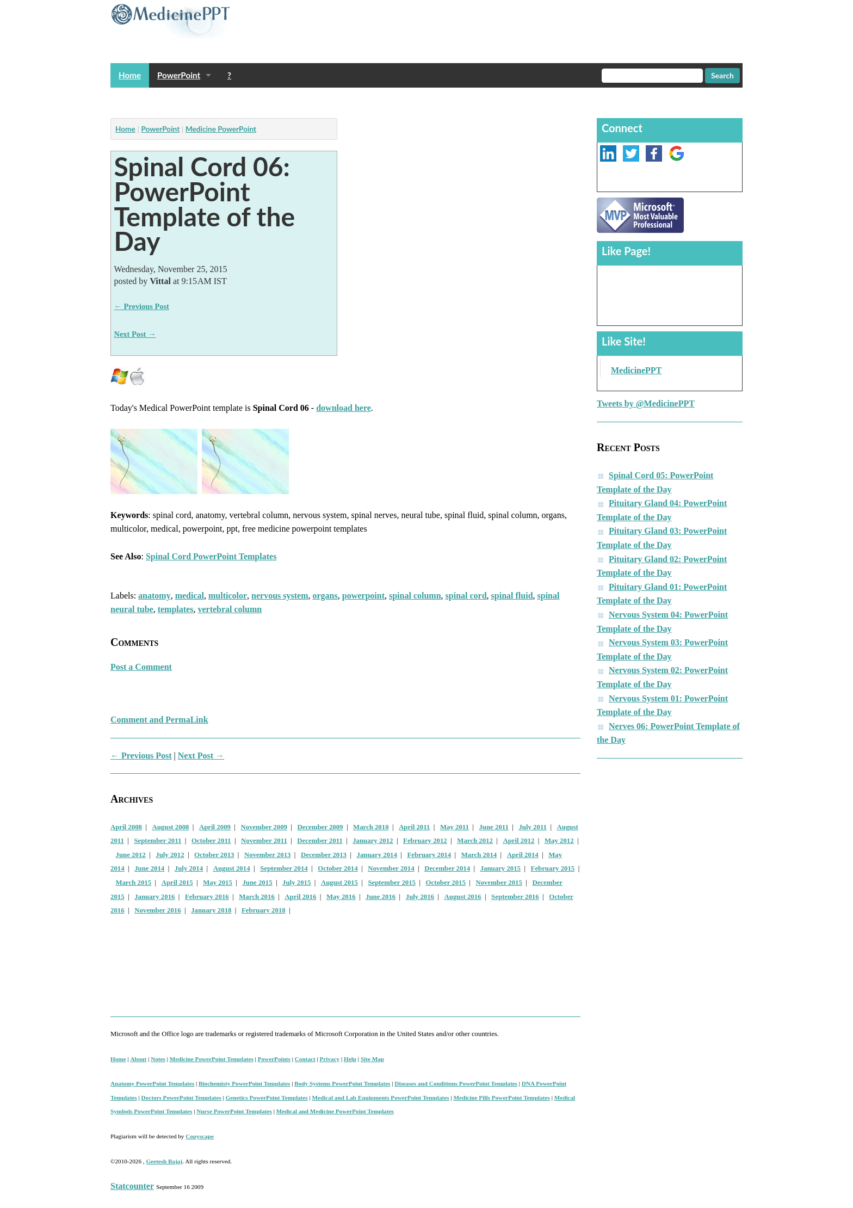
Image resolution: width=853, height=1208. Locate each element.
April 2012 (518, 841)
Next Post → (135, 334)
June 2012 (131, 855)
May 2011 (454, 827)
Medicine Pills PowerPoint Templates (501, 1097)
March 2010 (371, 827)
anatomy (154, 595)
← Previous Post (141, 306)
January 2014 (377, 855)
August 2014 (231, 868)
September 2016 (515, 897)
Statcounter (132, 1186)
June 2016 (380, 897)
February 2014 (429, 855)
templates (176, 609)
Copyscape (200, 1136)
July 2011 (532, 827)
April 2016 (300, 897)
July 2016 (420, 897)
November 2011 (264, 841)
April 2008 (126, 827)
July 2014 (189, 868)
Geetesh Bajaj (164, 1161)
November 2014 (391, 868)
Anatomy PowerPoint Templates (152, 1083)
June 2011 (493, 827)
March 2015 (134, 882)
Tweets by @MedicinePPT (646, 403)
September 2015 (392, 882)
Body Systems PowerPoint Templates (342, 1083)
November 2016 (157, 910)
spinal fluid (512, 595)
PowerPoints (274, 1059)
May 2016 (341, 897)
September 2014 (284, 868)
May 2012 (559, 841)
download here (343, 407)
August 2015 (339, 882)
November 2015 (498, 882)
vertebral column (229, 609)
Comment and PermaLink (159, 719)
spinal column (415, 595)
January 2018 (211, 910)
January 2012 (373, 841)
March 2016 (257, 897)
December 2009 (320, 827)
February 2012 (425, 841)
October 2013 (214, 855)
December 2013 (324, 855)
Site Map (372, 1059)
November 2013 (267, 855)
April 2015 (177, 882)
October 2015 (446, 882)
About (138, 1059)
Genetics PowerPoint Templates (267, 1097)
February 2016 (207, 897)
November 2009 (264, 827)
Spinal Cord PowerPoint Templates (211, 556)
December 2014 (447, 868)
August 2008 (170, 827)
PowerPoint (178, 75)
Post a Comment (141, 666)
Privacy (330, 1059)
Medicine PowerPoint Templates (212, 1059)
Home (130, 75)
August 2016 (462, 897)
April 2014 (523, 855)
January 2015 (500, 868)
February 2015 (553, 868)
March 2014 (479, 855)
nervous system (279, 595)
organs (325, 595)
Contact (305, 1059)
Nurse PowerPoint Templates (234, 1111)
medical (189, 595)
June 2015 (257, 882)
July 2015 (296, 882)
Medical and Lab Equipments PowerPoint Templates (380, 1097)
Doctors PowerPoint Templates (181, 1097)
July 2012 (170, 855)
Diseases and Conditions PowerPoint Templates (455, 1083)
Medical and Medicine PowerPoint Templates (335, 1111)
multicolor (227, 595)
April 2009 (215, 827)
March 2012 (475, 841)
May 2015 (217, 882)
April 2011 (414, 827)
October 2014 (337, 868)
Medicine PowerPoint (221, 129)
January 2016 (154, 897)
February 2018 (264, 910)
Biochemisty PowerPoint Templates (244, 1083)
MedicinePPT (636, 370)
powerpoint (363, 595)
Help (350, 1059)
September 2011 (157, 841)
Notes (158, 1059)
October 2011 (211, 841)
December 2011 (319, 841)
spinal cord (466, 595)
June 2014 (149, 868)
